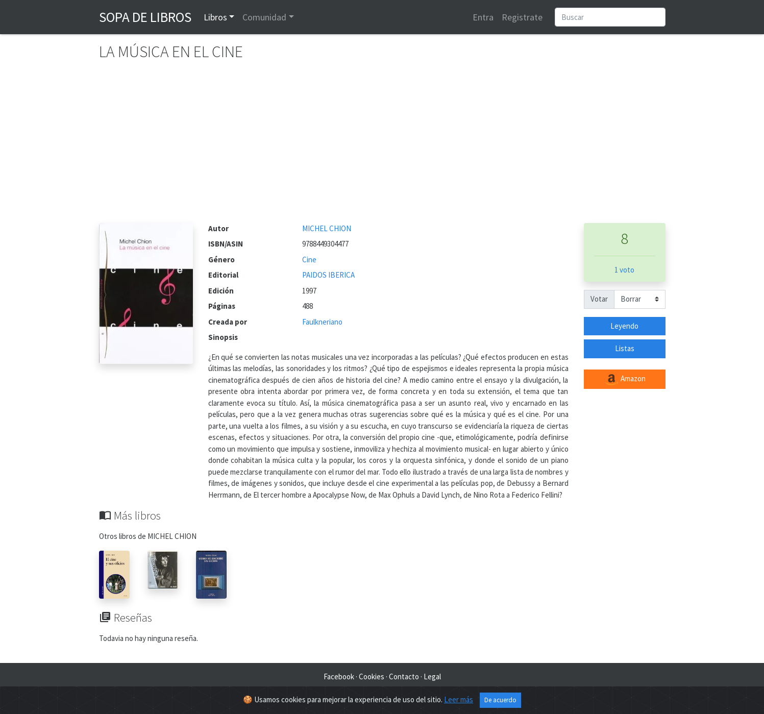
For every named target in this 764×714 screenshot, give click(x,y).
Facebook (339, 676)
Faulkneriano (322, 322)
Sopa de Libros (145, 17)
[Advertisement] (382, 146)
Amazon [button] (625, 379)
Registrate (522, 17)
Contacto (404, 676)
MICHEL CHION (326, 228)
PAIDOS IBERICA (328, 275)
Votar (599, 299)
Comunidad (264, 17)
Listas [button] (624, 348)
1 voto (624, 270)
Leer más (458, 699)
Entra (483, 17)
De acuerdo (500, 700)
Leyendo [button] (624, 326)
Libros (215, 17)
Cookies (371, 676)
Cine (309, 259)
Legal (432, 676)
